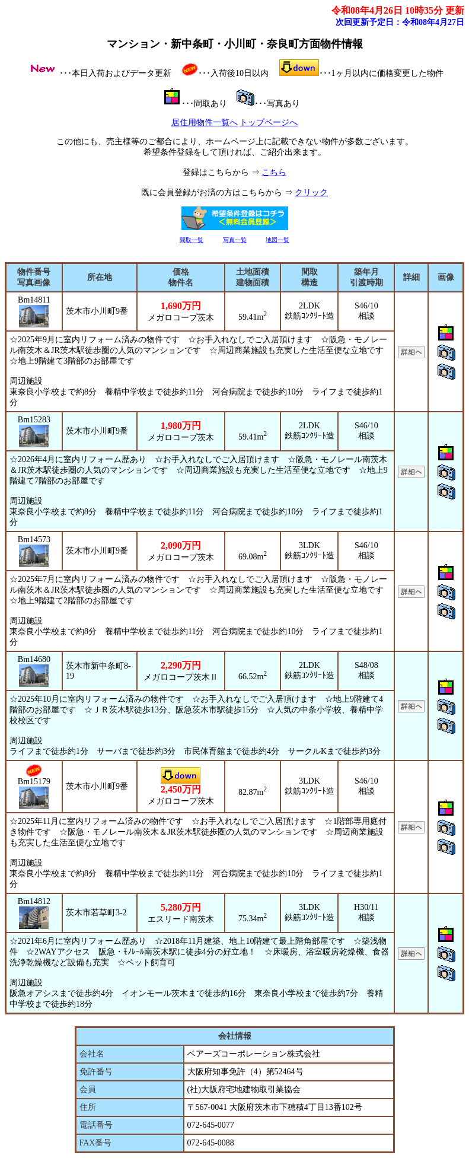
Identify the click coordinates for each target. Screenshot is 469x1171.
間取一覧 (191, 240)
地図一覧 (277, 240)
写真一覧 (235, 240)
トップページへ (269, 122)
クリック (311, 192)
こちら (273, 172)
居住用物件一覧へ (204, 122)
